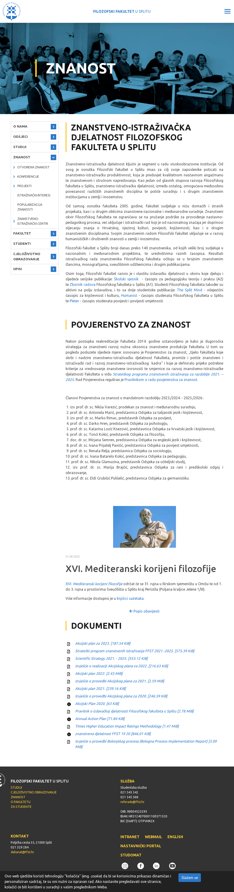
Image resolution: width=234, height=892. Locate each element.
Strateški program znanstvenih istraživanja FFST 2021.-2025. (134, 651)
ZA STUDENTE (21, 807)
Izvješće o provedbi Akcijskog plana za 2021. (119, 681)
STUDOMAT (130, 855)
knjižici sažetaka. (130, 598)
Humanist (129, 295)
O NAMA (20, 126)
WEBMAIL (153, 837)
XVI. (94, 584)
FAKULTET (22, 233)
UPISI (17, 269)
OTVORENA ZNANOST (33, 167)
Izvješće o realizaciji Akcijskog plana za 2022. (121, 666)
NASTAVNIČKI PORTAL (140, 846)
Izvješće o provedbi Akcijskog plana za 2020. (121, 696)
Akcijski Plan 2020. (97, 704)
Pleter (74, 301)
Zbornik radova (82, 284)
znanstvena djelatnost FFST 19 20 (113, 734)
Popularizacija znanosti (29, 207)
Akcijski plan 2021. (100, 688)
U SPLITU (122, 11)
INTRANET (129, 837)
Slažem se (189, 878)
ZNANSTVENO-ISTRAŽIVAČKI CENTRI (32, 221)
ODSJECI (20, 136)
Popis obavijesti (144, 611)
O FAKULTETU (20, 802)
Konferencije (28, 176)
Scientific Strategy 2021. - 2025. (111, 658)
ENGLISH (175, 837)
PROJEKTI (24, 186)
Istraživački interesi (33, 195)
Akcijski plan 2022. (98, 673)
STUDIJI (19, 147)
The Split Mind (189, 290)
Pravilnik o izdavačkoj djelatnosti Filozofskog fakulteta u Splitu (134, 711)
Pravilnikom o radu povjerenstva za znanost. (161, 380)
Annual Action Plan (100, 719)
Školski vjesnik (126, 279)
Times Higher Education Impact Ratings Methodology (127, 726)
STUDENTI (22, 243)
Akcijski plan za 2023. (102, 643)
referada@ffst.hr (132, 802)
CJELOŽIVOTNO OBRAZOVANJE (26, 256)
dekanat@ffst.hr (22, 852)
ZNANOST (21, 157)
